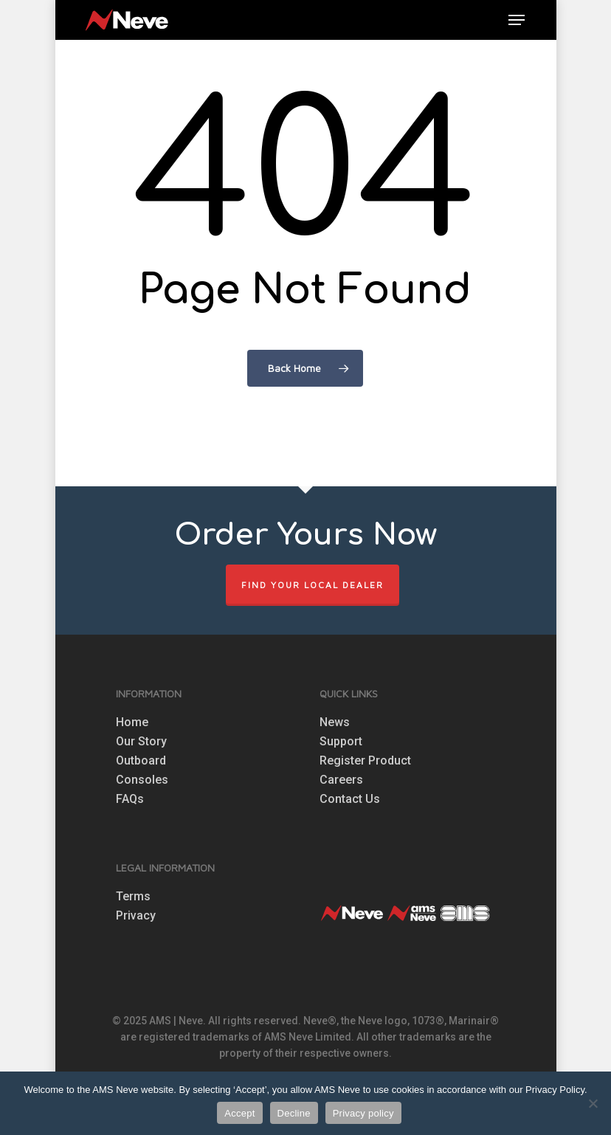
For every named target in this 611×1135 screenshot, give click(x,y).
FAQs (130, 799)
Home (132, 722)
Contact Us (350, 799)
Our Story (141, 741)
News (335, 722)
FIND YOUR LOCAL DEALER (312, 584)
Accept (239, 1113)
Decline (294, 1113)
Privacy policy (363, 1113)
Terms (133, 896)
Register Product (365, 760)
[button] (516, 20)
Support (341, 741)
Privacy (136, 915)
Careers (341, 780)
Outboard (141, 760)
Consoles (142, 780)
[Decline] (592, 1103)
